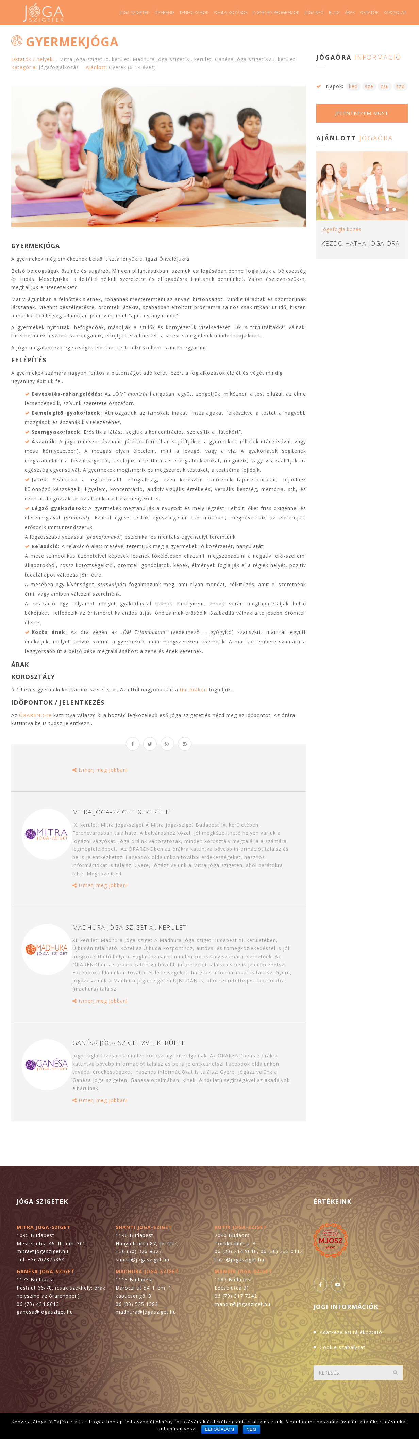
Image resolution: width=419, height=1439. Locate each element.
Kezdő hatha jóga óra (360, 243)
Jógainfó (314, 12)
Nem (252, 1429)
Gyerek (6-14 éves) (132, 67)
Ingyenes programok (276, 12)
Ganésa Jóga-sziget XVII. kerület (255, 59)
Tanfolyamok (193, 12)
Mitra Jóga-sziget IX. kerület (94, 59)
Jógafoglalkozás (59, 67)
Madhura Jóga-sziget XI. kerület (172, 59)
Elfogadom (219, 1429)
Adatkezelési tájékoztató (351, 1332)
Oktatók (369, 12)
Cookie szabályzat (342, 1347)
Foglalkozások (231, 12)
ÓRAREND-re (35, 715)
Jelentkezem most (361, 113)
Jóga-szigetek (134, 12)
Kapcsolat (395, 12)
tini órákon (193, 689)
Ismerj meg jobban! (100, 770)
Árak (350, 12)
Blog (334, 12)
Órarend (164, 12)
